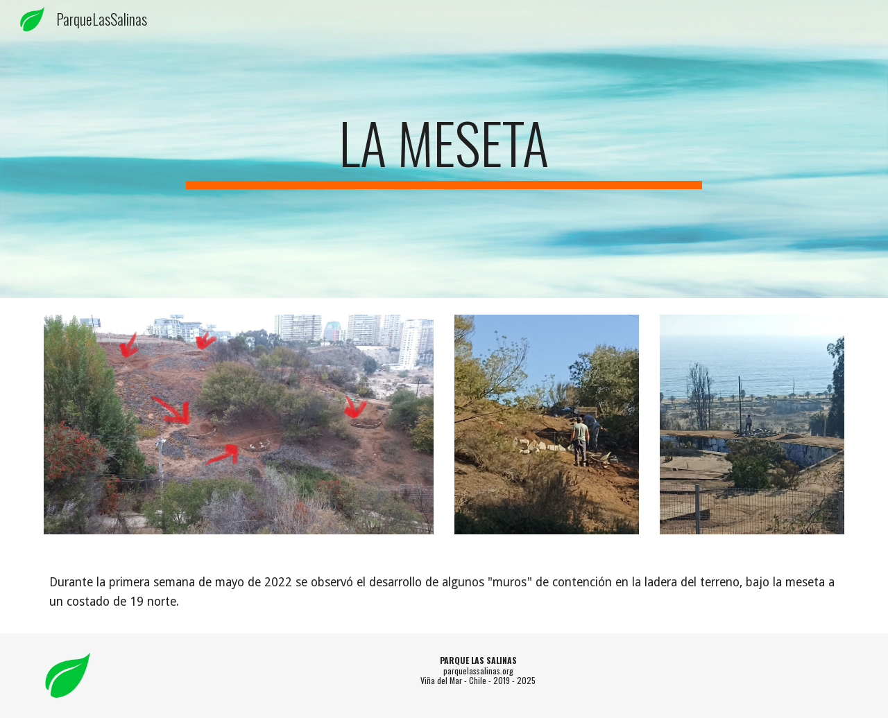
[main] (444, 149)
